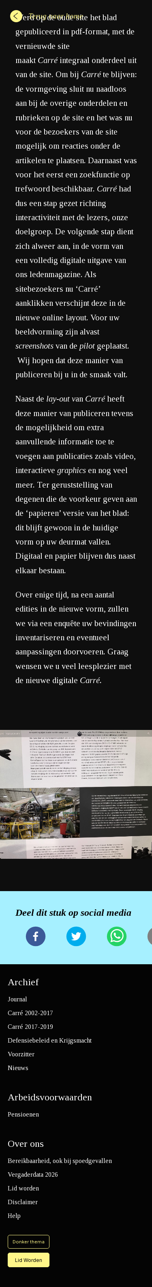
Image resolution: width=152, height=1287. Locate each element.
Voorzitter (21, 1054)
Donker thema (29, 1242)
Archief (23, 982)
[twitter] (76, 937)
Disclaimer (23, 1202)
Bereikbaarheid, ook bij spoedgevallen (60, 1160)
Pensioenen (23, 1114)
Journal (17, 999)
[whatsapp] (116, 937)
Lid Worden (28, 1260)
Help (14, 1215)
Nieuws (18, 1067)
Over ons (26, 1143)
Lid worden (23, 1188)
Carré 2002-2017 (30, 1012)
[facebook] (35, 937)
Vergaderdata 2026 (33, 1174)
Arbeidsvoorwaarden (50, 1097)
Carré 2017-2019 (30, 1026)
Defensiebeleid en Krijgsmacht (50, 1040)
